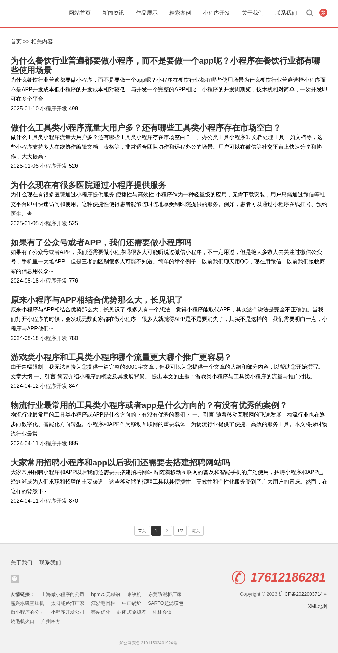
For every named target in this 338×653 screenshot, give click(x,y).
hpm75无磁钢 (105, 594)
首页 (16, 41)
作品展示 (147, 13)
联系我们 (286, 13)
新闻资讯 (113, 13)
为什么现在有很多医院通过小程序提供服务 (88, 185)
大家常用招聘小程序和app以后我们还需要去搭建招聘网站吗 (120, 462)
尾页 (196, 530)
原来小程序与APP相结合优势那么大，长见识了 (97, 299)
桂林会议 (162, 612)
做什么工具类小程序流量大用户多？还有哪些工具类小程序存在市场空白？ (146, 127)
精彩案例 (180, 13)
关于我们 (253, 13)
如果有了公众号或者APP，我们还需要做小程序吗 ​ (102, 242)
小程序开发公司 (67, 612)
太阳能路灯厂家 (67, 603)
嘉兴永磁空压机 (27, 603)
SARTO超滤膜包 (165, 603)
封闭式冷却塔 (131, 612)
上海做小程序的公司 (62, 594)
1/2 (180, 530)
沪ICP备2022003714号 (303, 594)
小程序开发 (216, 13)
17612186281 (279, 577)
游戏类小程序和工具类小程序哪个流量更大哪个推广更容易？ (121, 357)
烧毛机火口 (22, 621)
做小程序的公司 (27, 612)
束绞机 (134, 594)
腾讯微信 (15, 579)
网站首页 (80, 13)
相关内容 (42, 41)
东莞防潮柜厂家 (165, 594)
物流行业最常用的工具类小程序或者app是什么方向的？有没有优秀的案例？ (149, 405)
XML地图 (317, 606)
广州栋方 (50, 621)
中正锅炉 (131, 603)
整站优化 (100, 612)
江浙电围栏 (103, 603)
